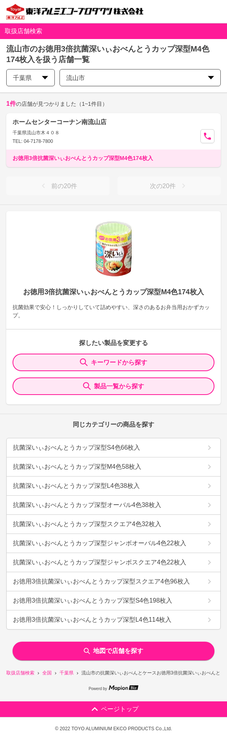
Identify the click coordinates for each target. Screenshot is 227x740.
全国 (47, 673)
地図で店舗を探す (113, 651)
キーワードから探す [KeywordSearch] (113, 362)
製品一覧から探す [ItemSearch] (113, 386)
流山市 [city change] (140, 78)
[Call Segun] (207, 136)
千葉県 (66, 673)
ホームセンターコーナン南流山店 (59, 122)
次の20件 (169, 185)
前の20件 (58, 185)
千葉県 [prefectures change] (30, 78)
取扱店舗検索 (20, 673)
